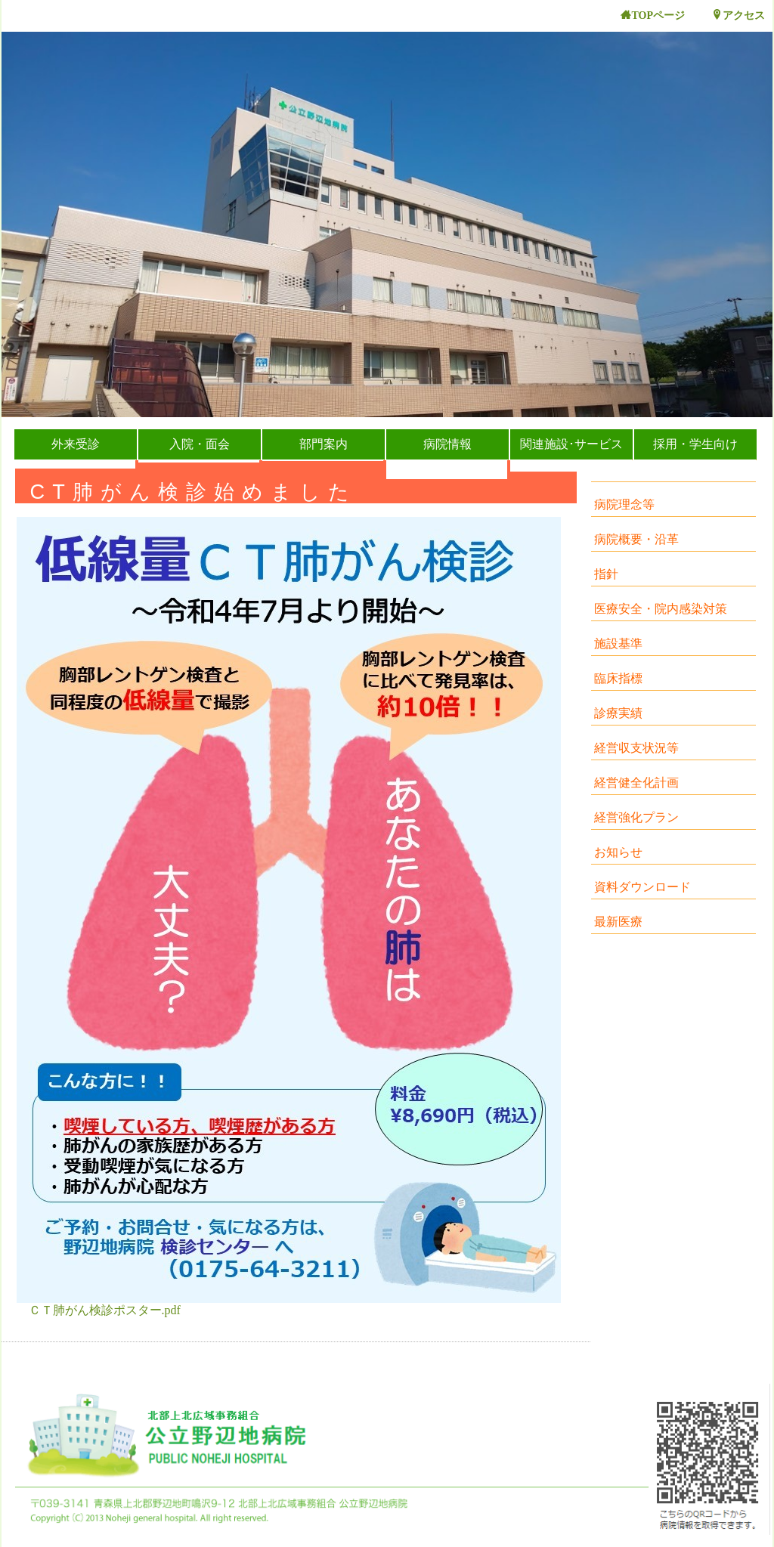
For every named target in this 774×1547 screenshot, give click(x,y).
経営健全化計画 (636, 782)
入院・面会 (199, 444)
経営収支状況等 (636, 747)
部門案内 (323, 444)
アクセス (738, 15)
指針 (606, 574)
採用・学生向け (695, 444)
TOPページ (653, 15)
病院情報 (447, 444)
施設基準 (618, 643)
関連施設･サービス (571, 444)
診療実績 (618, 713)
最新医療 (618, 921)
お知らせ (618, 852)
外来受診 (75, 444)
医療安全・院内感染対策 (660, 608)
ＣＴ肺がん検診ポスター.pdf (105, 1310)
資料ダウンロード (642, 886)
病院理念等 (624, 504)
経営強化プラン (636, 817)
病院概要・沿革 (636, 539)
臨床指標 (618, 678)
